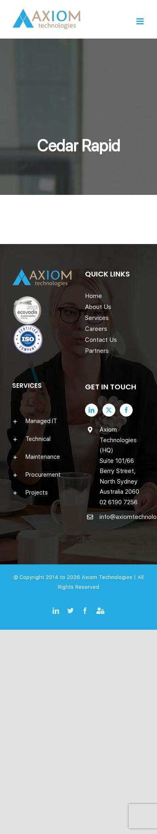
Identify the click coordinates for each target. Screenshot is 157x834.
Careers (96, 329)
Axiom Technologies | (110, 577)
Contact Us (101, 340)
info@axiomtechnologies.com (122, 517)
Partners (97, 350)
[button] (42, 421)
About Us (98, 307)
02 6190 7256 (119, 502)
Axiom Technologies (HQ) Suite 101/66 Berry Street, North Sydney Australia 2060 (119, 460)
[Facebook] (126, 410)
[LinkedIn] (91, 410)
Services (97, 318)
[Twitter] (108, 410)
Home (93, 296)
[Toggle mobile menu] (140, 21)
